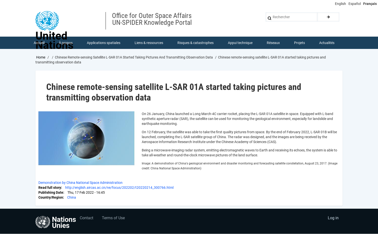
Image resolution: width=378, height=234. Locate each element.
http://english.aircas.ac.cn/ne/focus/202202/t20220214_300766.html (119, 188)
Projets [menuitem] (299, 43)
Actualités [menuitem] (326, 43)
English (340, 4)
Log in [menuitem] (333, 218)
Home (40, 57)
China (71, 198)
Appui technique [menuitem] (240, 43)
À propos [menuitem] (66, 43)
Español (354, 4)
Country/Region (50, 198)
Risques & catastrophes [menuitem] (195, 43)
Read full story (49, 188)
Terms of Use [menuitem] (113, 218)
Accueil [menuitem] (39, 43)
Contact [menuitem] (86, 218)
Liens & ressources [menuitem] (149, 43)
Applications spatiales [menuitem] (103, 43)
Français (370, 4)
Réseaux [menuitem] (273, 43)
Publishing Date (50, 193)
